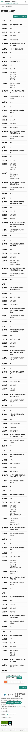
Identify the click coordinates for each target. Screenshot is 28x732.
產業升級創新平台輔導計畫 (17, 494)
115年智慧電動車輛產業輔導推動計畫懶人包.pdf (17, 475)
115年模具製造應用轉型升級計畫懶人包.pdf (17, 616)
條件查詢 (16, 16)
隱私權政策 (4, 730)
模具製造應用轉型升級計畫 (17, 596)
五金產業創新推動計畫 (16, 635)
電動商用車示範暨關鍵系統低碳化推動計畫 (17, 330)
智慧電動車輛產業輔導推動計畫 (17, 455)
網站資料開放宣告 (13, 730)
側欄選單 (2, 2)
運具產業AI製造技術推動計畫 (17, 372)
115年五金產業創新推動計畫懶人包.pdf (17, 660)
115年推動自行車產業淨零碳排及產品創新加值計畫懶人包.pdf (17, 310)
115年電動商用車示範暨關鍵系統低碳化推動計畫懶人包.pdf (17, 352)
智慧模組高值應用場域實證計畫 (17, 548)
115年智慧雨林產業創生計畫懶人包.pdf (17, 44)
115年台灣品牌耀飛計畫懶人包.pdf (17, 91)
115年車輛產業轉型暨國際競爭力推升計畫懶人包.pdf (17, 435)
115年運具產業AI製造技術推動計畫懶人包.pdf (17, 395)
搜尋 (26, 2)
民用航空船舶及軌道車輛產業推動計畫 (17, 244)
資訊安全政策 (23, 730)
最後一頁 (22, 682)
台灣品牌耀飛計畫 (15, 61)
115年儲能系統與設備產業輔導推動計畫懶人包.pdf (17, 132)
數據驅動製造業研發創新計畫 (17, 151)
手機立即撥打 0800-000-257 (14, 702)
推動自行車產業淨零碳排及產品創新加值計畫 (17, 288)
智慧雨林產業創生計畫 (16, 24)
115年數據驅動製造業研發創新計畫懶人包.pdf (17, 183)
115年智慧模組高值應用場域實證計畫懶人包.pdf (17, 578)
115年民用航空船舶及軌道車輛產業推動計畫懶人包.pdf (17, 269)
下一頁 (18, 682)
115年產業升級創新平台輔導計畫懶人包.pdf (17, 528)
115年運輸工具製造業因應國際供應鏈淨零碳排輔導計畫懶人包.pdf (17, 224)
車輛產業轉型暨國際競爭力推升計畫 (17, 415)
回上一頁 (24, 16)
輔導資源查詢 (9, 6)
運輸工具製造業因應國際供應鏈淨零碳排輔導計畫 (17, 202)
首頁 (3, 6)
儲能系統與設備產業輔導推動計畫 (17, 111)
